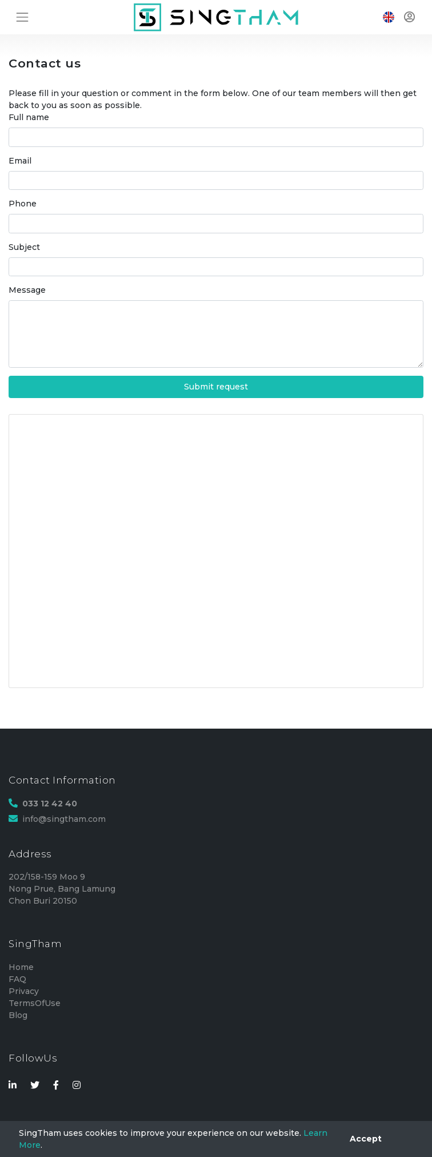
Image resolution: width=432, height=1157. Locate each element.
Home (21, 967)
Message (27, 290)
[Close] (365, 1139)
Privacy (24, 991)
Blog (18, 1015)
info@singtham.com (64, 819)
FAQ (17, 979)
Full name (29, 117)
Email (20, 161)
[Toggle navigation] (22, 16)
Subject (24, 247)
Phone (23, 203)
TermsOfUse (35, 1003)
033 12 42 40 (49, 803)
